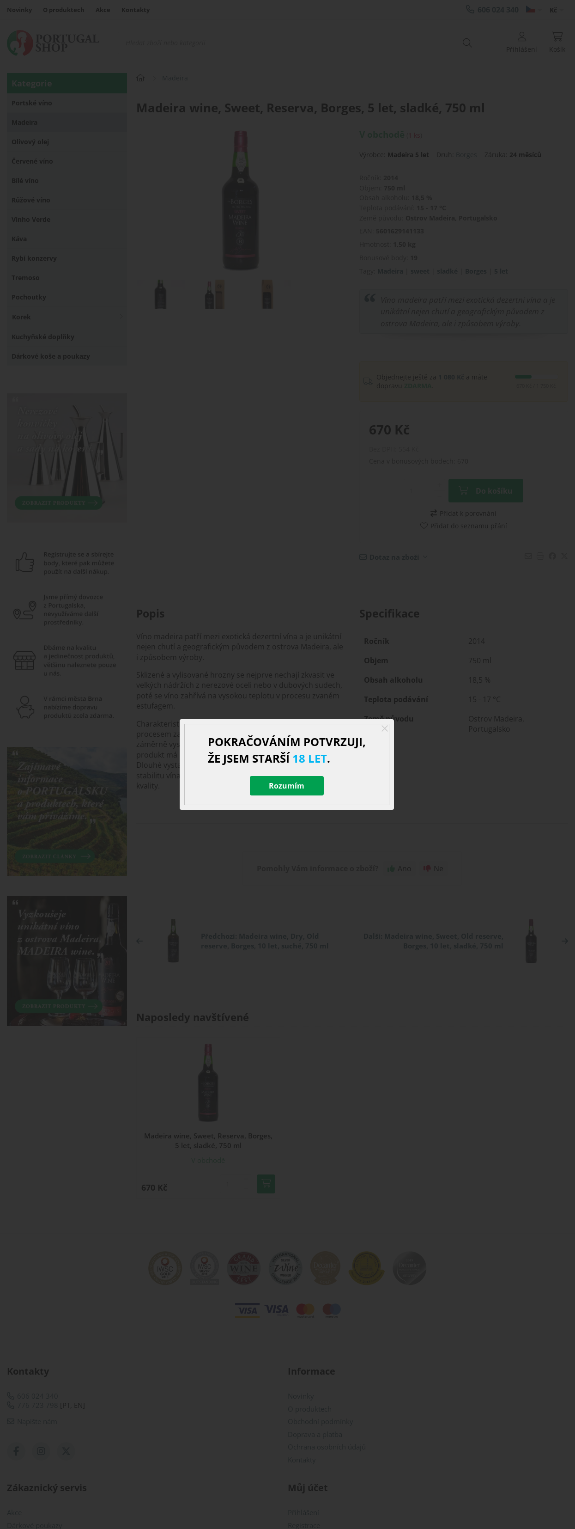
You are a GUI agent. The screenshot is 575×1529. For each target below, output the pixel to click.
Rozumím (286, 786)
